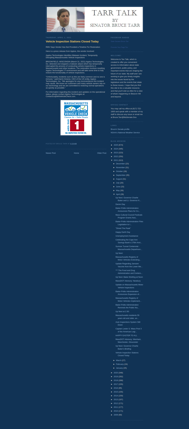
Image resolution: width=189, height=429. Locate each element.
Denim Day (120, 204)
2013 (116, 399)
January (119, 368)
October (119, 171)
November (121, 167)
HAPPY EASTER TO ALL (126, 335)
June (118, 186)
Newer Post (51, 153)
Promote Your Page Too (119, 47)
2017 (116, 384)
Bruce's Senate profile (120, 129)
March (119, 360)
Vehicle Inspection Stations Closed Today (72, 41)
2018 (116, 380)
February (120, 364)
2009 (116, 415)
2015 (116, 392)
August (119, 179)
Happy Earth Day (122, 232)
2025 (116, 145)
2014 (116, 396)
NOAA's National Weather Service (125, 132)
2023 (116, 152)
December (121, 164)
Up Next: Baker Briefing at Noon (129, 277)
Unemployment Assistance (126, 236)
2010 (116, 411)
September (121, 175)
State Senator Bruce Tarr (120, 41)
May (118, 190)
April (118, 194)
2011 (116, 407)
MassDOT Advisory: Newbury (128, 281)
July (118, 183)
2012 (116, 403)
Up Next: (119, 253)
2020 (116, 373)
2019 (116, 376)
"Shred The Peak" (123, 228)
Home (76, 153)
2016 (116, 388)
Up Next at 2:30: (122, 311)
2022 (116, 156)
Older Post (101, 153)
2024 (116, 149)
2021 (116, 160)
